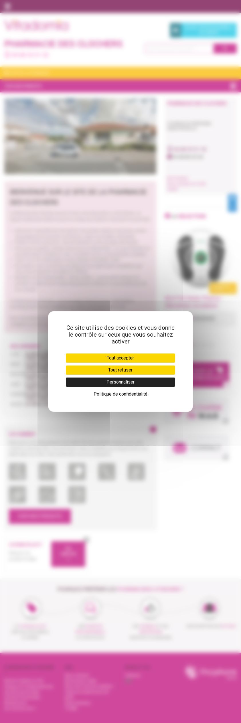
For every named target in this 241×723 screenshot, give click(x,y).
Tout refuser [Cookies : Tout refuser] (120, 370)
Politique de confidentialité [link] (120, 394)
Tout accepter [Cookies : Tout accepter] (120, 358)
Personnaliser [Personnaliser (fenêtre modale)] (120, 382)
